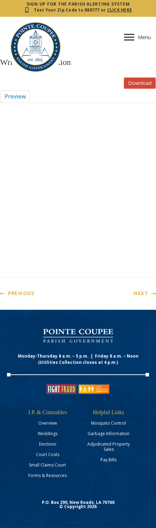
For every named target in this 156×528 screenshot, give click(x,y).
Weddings (48, 434)
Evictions (47, 444)
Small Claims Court (47, 465)
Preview (15, 96)
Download (139, 83)
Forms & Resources (47, 475)
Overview (47, 423)
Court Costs (47, 454)
